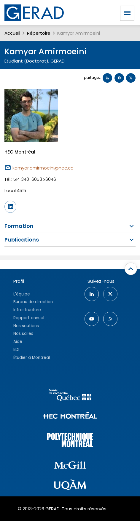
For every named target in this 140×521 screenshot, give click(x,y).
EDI (16, 349)
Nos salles (23, 333)
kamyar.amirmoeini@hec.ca (43, 168)
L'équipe (21, 294)
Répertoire (38, 33)
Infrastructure (27, 310)
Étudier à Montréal (31, 357)
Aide (17, 341)
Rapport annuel (28, 318)
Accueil (12, 33)
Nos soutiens (26, 326)
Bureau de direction (33, 302)
